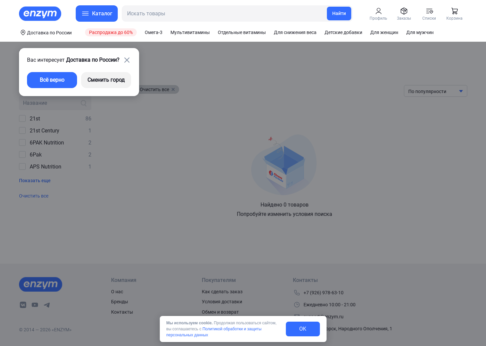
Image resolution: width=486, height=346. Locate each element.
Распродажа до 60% (111, 32)
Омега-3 (153, 32)
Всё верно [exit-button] (52, 80)
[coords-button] (45, 32)
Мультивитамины (190, 32)
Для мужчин (420, 32)
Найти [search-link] (339, 13)
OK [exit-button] (302, 329)
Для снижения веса (295, 32)
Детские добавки (343, 32)
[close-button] (127, 60)
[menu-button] (97, 13)
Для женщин (384, 32)
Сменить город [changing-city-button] (106, 80)
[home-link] (40, 13)
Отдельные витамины (242, 32)
